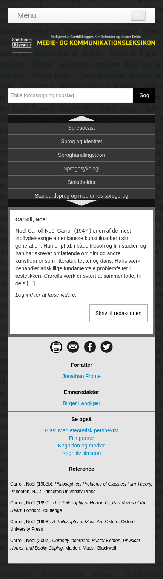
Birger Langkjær (81, 403)
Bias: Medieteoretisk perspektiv (81, 430)
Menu (26, 15)
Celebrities (81, 171)
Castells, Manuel (81, 144)
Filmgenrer (81, 438)
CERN (81, 185)
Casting (81, 158)
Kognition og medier (81, 446)
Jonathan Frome (81, 376)
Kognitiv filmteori (81, 453)
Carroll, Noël (81, 130)
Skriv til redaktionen (118, 313)
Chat (81, 198)
